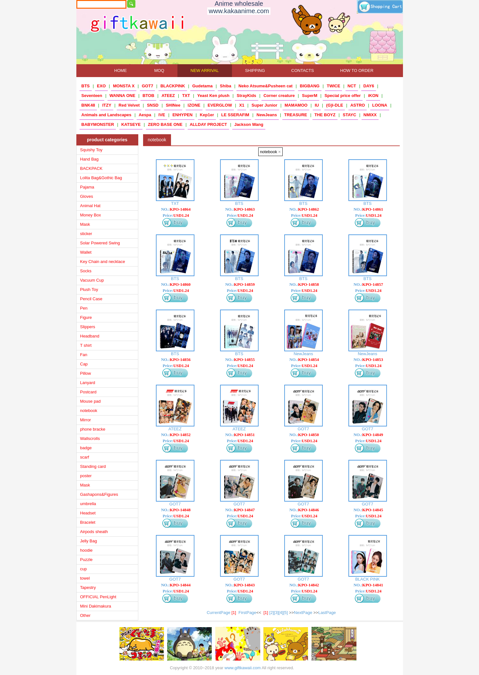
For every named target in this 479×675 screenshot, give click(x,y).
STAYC (349, 114)
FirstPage (247, 612)
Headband (89, 336)
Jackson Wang (248, 124)
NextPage (303, 612)
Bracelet (88, 522)
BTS (85, 85)
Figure (86, 317)
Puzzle (86, 559)
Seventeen (91, 95)
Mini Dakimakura (95, 606)
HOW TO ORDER (356, 70)
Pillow (85, 373)
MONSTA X (123, 85)
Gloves (86, 196)
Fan (83, 354)
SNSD (152, 105)
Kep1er (207, 114)
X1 (241, 105)
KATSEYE (131, 124)
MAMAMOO (296, 105)
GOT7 (147, 85)
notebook (89, 410)
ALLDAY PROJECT (208, 124)
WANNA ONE (122, 95)
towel (85, 578)
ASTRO (357, 105)
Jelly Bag (88, 541)
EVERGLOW (220, 105)
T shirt (86, 345)
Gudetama (202, 85)
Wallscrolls (90, 438)
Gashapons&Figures (99, 494)
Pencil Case (91, 298)
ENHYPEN (182, 114)
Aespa (145, 114)
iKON (373, 95)
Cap (84, 364)
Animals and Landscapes (106, 114)
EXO (101, 85)
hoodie (86, 550)
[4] (280, 612)
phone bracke (93, 429)
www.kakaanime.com (239, 10)
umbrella (88, 503)
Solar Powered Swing (100, 243)
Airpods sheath (94, 531)
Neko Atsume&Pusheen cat (265, 85)
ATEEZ (168, 95)
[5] (285, 612)
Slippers (87, 326)
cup (83, 568)
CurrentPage (222, 612)
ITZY (106, 105)
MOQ (159, 70)
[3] (276, 612)
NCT (351, 85)
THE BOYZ (325, 114)
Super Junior (264, 105)
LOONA (379, 105)
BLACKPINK (172, 85)
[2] (271, 612)
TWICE (333, 85)
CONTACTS (302, 70)
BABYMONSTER (97, 124)
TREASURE (295, 114)
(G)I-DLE (334, 105)
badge (86, 447)
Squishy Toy (91, 149)
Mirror (85, 419)
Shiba (225, 85)
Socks (85, 270)
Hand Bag (89, 159)
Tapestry (88, 587)
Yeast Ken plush (213, 95)
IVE (161, 114)
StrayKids (246, 95)
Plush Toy (89, 289)
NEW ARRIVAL (205, 70)
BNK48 (88, 105)
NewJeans (267, 114)
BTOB (148, 95)
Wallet (86, 252)
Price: (176, 215)
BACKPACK (91, 168)
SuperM (309, 95)
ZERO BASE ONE (165, 124)
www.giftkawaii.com (243, 667)
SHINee (173, 105)
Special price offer (343, 95)
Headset (88, 513)
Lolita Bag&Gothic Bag (101, 177)
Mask (85, 224)
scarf (84, 457)
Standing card (93, 466)
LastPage (327, 612)
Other (85, 615)
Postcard (88, 392)
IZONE (194, 105)
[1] (265, 612)
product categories (107, 139)
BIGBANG (310, 85)
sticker (86, 233)
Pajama (87, 187)
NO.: (176, 209)
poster (86, 475)
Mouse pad (90, 401)
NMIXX (370, 114)
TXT (186, 95)
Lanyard (87, 382)
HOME (120, 70)
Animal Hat (90, 205)
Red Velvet (129, 105)
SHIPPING (255, 70)
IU (317, 105)
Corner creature (279, 95)
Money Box (90, 215)
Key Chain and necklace (102, 261)
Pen (84, 308)
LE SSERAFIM (235, 114)
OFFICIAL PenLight (98, 596)
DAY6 (368, 85)
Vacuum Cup (92, 280)
